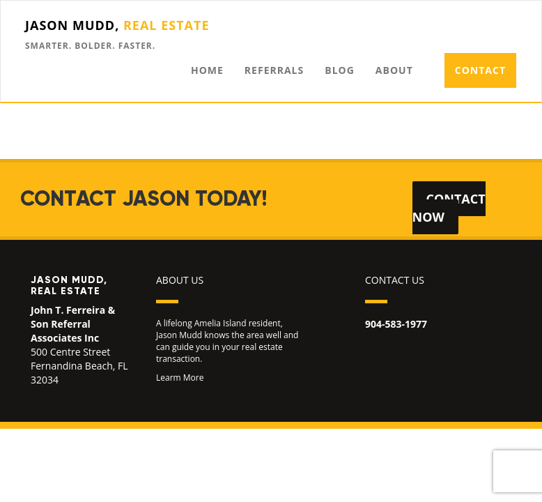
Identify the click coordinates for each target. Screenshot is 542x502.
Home (207, 70)
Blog (340, 70)
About (394, 70)
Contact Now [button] (449, 207)
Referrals (274, 70)
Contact (480, 70)
